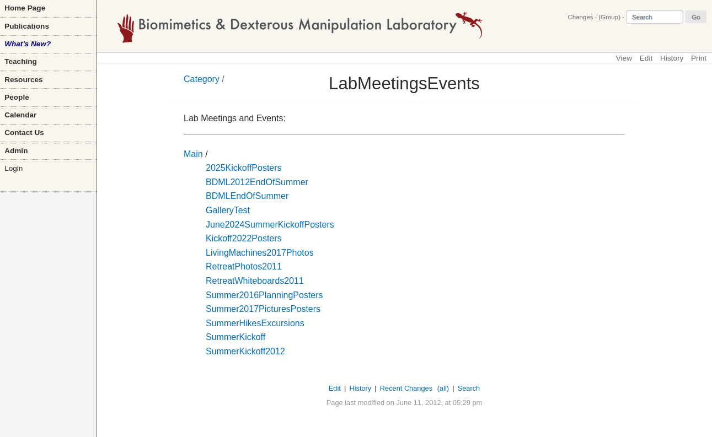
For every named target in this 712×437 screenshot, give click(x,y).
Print (698, 58)
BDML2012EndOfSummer (257, 182)
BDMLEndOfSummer (247, 196)
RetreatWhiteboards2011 (255, 280)
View (624, 58)
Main (193, 154)
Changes (580, 17)
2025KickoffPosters (244, 167)
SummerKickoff (235, 337)
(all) (443, 388)
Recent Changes (406, 388)
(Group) (609, 17)
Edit (646, 58)
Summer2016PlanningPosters (264, 295)
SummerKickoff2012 (245, 351)
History (671, 58)
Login (13, 168)
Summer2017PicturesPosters (263, 309)
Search (469, 388)
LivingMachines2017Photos (260, 252)
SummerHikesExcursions (255, 323)
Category (202, 79)
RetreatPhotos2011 (244, 266)
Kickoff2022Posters (244, 238)
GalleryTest (228, 210)
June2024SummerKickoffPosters (270, 224)
